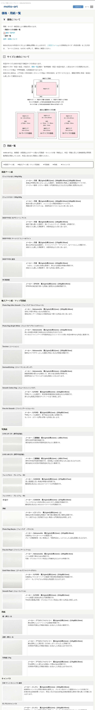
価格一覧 (34, 67)
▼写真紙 (46, 164)
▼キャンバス (65, 164)
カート (87, 7)
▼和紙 (54, 164)
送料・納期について (10, 39)
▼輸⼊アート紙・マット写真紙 (28, 164)
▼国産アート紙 (8, 164)
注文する (78, 7)
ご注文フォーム (52, 45)
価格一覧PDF (10, 33)
